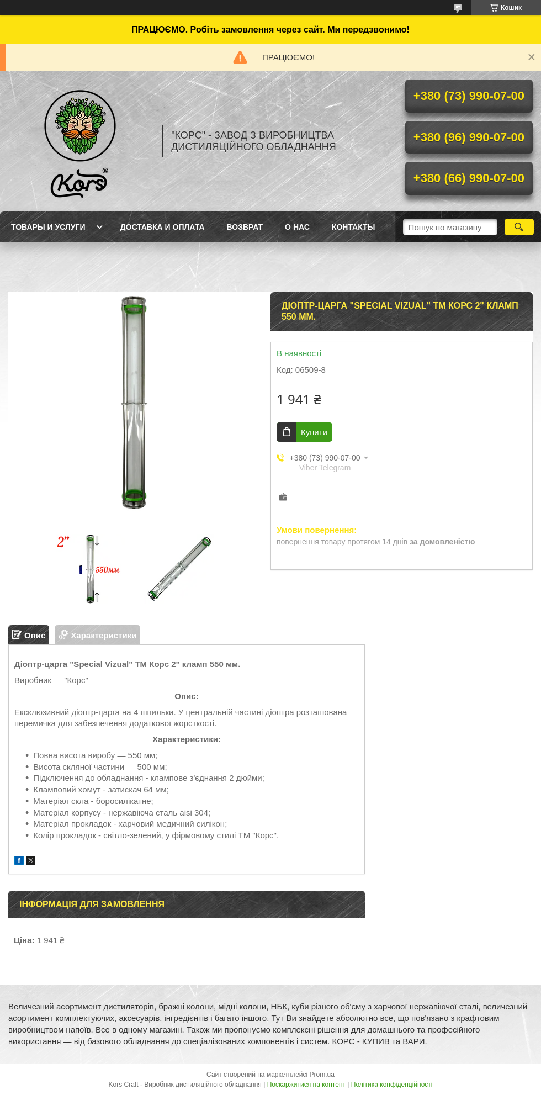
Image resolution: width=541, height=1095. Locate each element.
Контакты (353, 227)
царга (56, 664)
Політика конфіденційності (392, 1084)
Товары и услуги (48, 227)
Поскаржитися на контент (306, 1084)
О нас (297, 227)
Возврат (245, 227)
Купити (314, 432)
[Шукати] (519, 227)
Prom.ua (322, 1074)
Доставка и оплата (162, 227)
